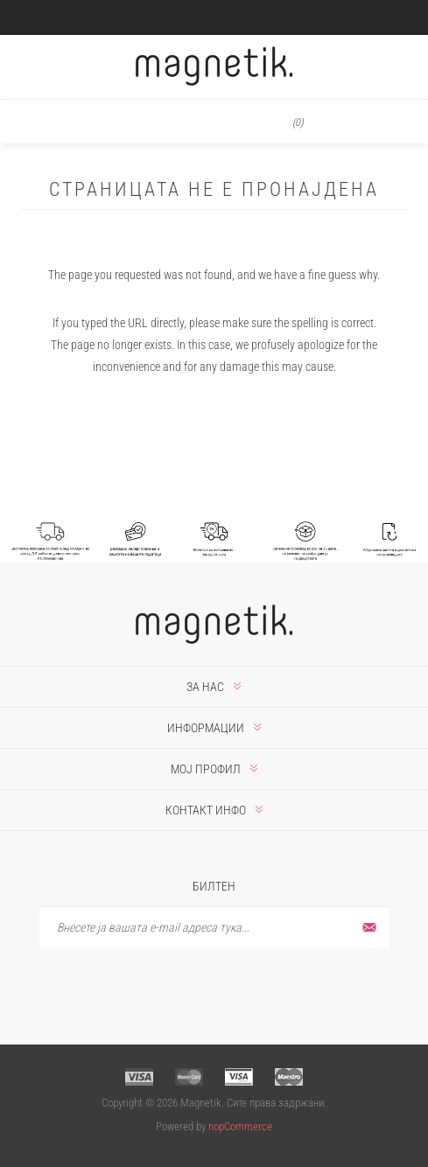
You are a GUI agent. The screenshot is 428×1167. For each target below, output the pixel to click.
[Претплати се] (214, 927)
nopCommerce (240, 1126)
